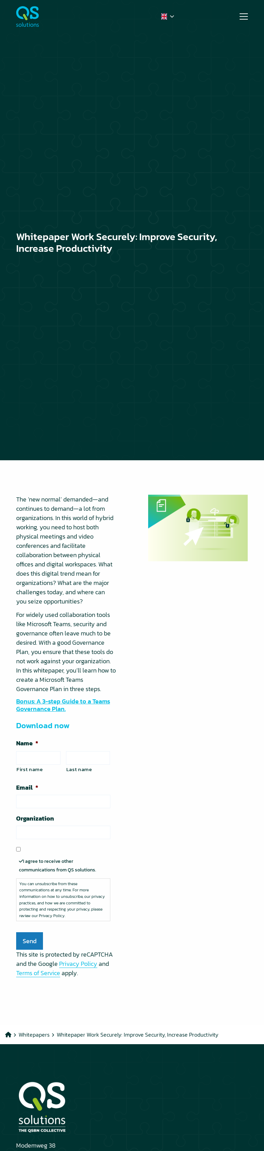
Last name (79, 769)
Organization (35, 818)
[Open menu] (241, 16)
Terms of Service (38, 973)
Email (27, 787)
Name (27, 743)
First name (29, 769)
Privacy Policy (78, 963)
